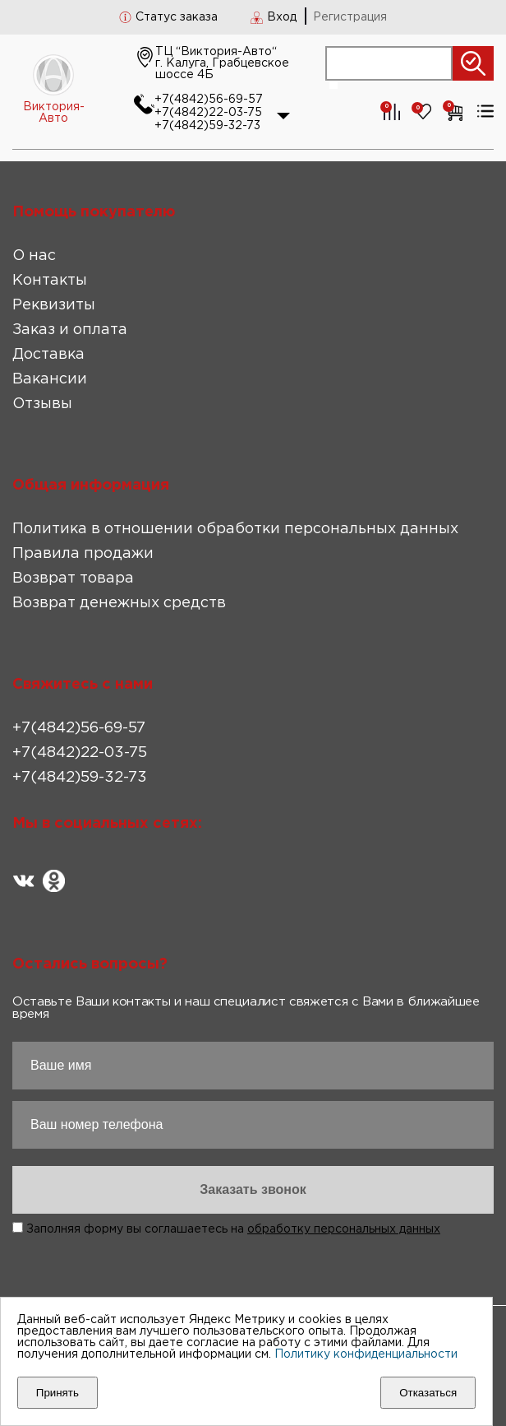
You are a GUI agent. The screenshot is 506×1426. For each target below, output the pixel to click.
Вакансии (49, 379)
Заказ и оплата (69, 330)
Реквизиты (53, 305)
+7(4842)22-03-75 (208, 113)
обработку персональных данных (343, 1229)
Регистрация (350, 17)
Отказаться (428, 1393)
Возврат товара (73, 578)
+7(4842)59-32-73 (207, 126)
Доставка (48, 354)
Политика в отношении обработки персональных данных (235, 529)
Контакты (49, 280)
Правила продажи (83, 553)
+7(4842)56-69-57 (208, 100)
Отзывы (42, 404)
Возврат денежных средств (119, 603)
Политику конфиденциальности (366, 1354)
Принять (57, 1393)
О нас (34, 255)
